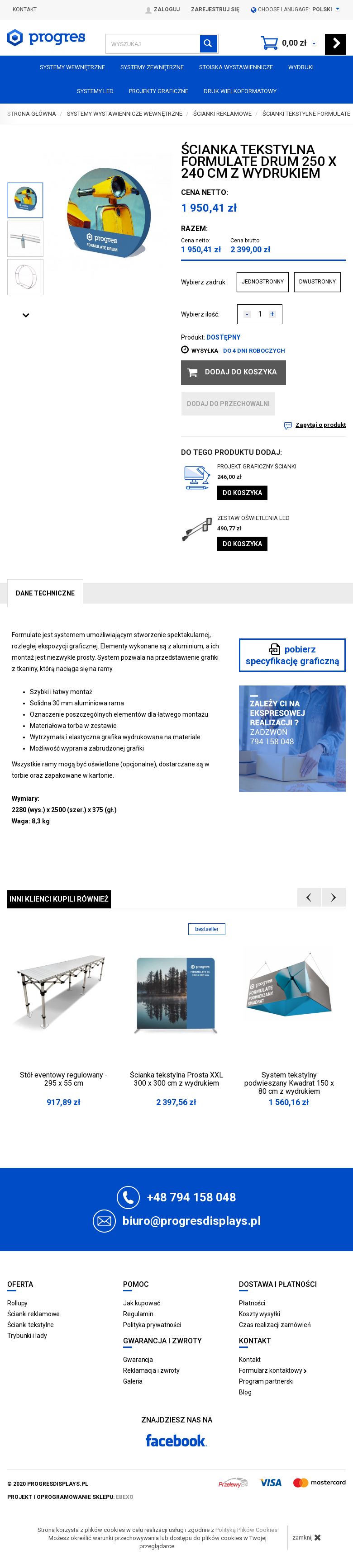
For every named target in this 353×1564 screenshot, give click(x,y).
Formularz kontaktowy (273, 1370)
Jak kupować (141, 1303)
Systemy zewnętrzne (152, 67)
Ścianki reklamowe (33, 1314)
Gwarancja (138, 1359)
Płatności (252, 1303)
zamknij (306, 1537)
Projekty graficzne (158, 91)
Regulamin (138, 1314)
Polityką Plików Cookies (246, 1529)
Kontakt (25, 9)
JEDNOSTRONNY (263, 282)
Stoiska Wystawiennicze (236, 67)
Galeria (133, 1381)
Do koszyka (242, 492)
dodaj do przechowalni (228, 403)
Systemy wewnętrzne (72, 67)
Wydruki (301, 67)
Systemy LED (95, 91)
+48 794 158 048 (191, 1197)
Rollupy (17, 1303)
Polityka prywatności (152, 1324)
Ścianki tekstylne (30, 1324)
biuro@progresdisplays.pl (192, 1221)
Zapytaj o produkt (321, 424)
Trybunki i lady (27, 1335)
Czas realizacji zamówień (275, 1324)
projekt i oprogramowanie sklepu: (70, 1497)
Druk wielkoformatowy (240, 91)
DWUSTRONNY (317, 282)
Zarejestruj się (215, 9)
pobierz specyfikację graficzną (292, 654)
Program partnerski (266, 1381)
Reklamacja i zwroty (151, 1370)
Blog (245, 1392)
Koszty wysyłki (259, 1314)
